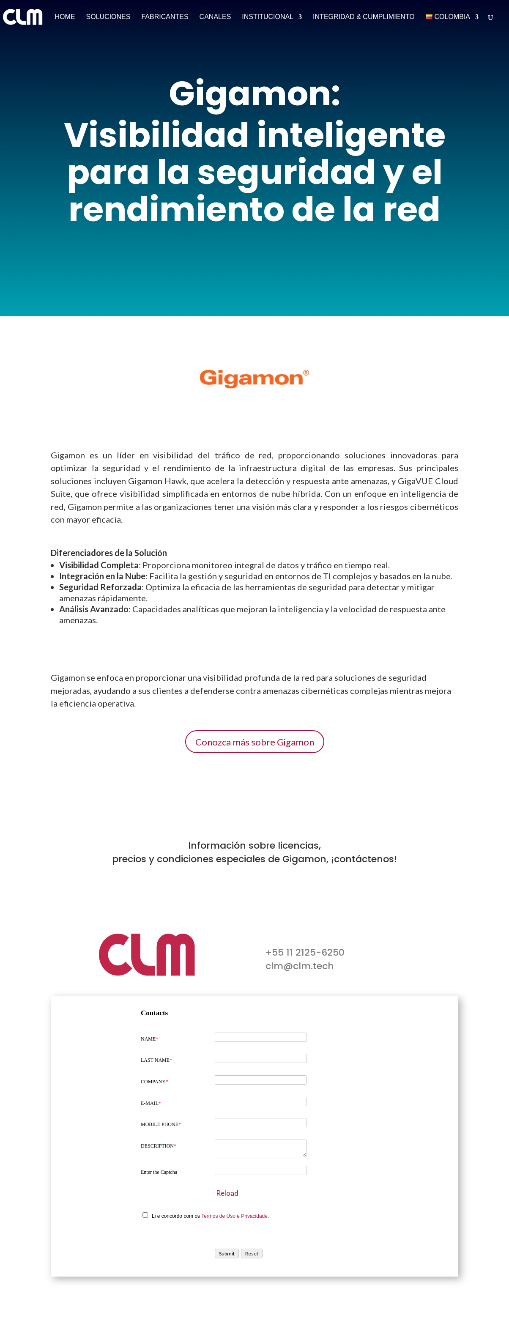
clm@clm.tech (299, 966)
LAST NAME (156, 1060)
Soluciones (108, 17)
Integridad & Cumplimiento (364, 17)
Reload (227, 1193)
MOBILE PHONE (161, 1124)
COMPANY (154, 1082)
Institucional (267, 17)
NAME (149, 1039)
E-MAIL (151, 1103)
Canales (215, 17)
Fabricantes (164, 17)
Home (65, 17)
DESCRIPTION (158, 1146)
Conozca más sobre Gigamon (254, 742)
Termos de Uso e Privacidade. (235, 1216)
